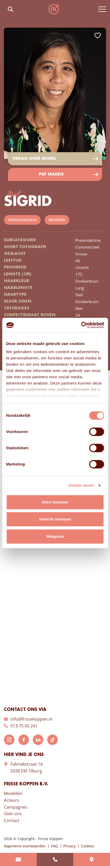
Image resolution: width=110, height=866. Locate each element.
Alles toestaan (55, 502)
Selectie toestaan (55, 519)
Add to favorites (98, 36)
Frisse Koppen (54, 9)
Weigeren (55, 536)
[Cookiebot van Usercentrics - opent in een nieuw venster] (81, 325)
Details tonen (81, 485)
